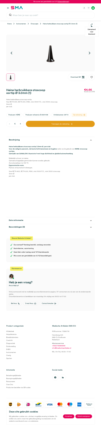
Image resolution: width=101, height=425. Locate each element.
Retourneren (10, 381)
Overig (8, 355)
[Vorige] (11, 53)
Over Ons (9, 384)
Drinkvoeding (11, 346)
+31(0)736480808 (58, 346)
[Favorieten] (88, 8)
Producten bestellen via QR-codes (18, 387)
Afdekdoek (10, 331)
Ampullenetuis (11, 334)
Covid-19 (9, 340)
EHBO (8, 349)
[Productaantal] (15, 123)
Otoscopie (34, 24)
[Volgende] (89, 53)
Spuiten (9, 358)
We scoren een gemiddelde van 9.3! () (51, 1)
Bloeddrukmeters (12, 337)
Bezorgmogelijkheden (14, 378)
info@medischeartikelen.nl (61, 348)
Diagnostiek (10, 343)
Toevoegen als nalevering (60, 124)
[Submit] (10, 15)
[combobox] (50, 15)
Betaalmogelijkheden (13, 375)
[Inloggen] (84, 8)
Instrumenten (21, 24)
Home (9, 24)
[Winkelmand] (93, 8)
